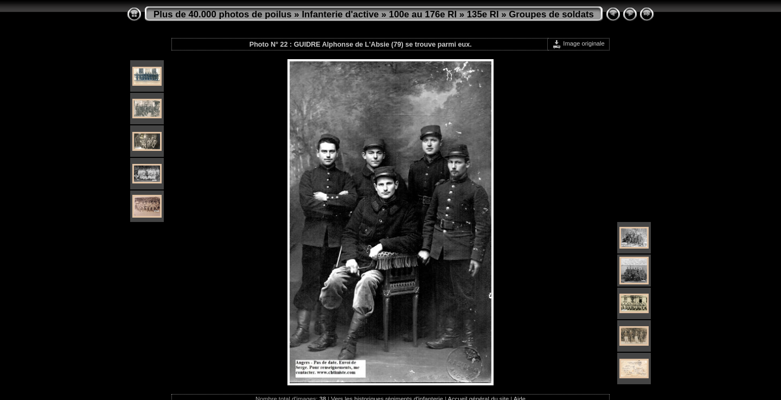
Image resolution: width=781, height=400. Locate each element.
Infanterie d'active (340, 14)
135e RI (483, 14)
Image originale (578, 43)
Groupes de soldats (551, 14)
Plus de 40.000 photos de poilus (222, 14)
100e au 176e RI (423, 14)
